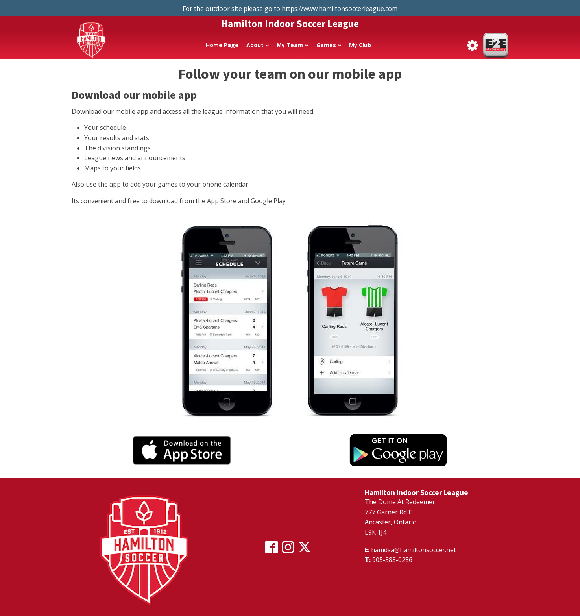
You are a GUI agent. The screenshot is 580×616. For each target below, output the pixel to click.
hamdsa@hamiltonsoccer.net (413, 550)
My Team (292, 45)
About (257, 45)
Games (328, 45)
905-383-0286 (392, 559)
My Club (360, 45)
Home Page (222, 45)
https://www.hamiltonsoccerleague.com (339, 8)
